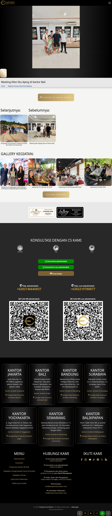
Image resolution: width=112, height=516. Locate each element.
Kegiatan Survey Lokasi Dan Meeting (20, 86)
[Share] (96, 513)
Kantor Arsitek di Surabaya (97, 391)
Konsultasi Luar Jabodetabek (56, 267)
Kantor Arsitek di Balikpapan (93, 432)
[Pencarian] (85, 513)
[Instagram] (86, 460)
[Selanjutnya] (108, 513)
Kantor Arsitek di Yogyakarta (19, 432)
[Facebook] (82, 460)
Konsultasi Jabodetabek (56, 261)
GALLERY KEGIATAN (56, 195)
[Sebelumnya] (79, 513)
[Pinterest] (98, 460)
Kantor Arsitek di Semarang (56, 434)
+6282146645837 (29, 289)
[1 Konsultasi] (102, 513)
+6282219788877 (83, 289)
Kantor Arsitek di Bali (42, 393)
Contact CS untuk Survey (56, 97)
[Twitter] (102, 460)
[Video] (91, 513)
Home (3, 86)
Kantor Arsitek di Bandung (70, 391)
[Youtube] (90, 460)
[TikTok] (94, 460)
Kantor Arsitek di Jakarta (14, 391)
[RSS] (106, 460)
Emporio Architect (46, 507)
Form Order (56, 273)
